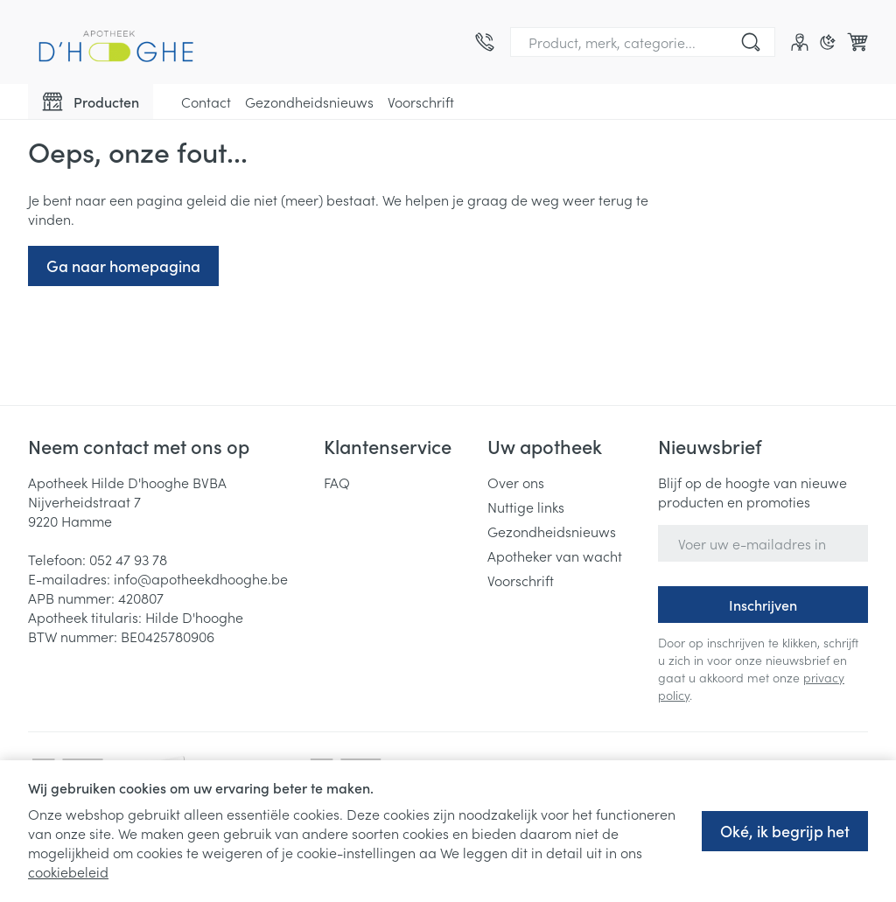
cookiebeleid (68, 871)
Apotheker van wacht (554, 555)
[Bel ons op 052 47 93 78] (484, 42)
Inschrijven (763, 604)
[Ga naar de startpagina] (115, 42)
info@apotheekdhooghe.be (201, 578)
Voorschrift (421, 101)
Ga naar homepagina (123, 265)
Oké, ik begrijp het (785, 831)
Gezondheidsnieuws (309, 101)
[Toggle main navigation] (90, 101)
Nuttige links (525, 506)
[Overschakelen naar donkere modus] (827, 42)
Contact (206, 101)
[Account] (799, 42)
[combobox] (642, 42)
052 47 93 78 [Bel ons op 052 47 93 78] (128, 559)
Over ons (515, 482)
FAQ (337, 482)
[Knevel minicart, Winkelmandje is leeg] (857, 41)
